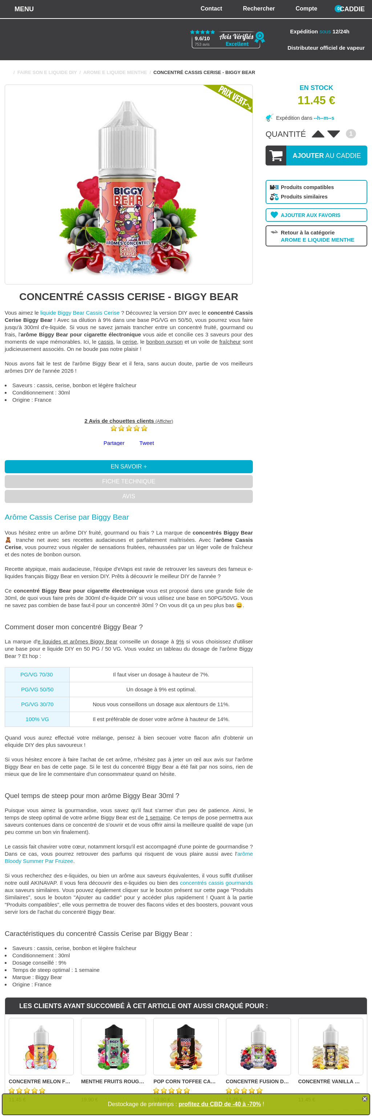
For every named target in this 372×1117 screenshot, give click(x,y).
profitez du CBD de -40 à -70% (220, 1104)
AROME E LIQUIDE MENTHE (115, 72)
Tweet (147, 443)
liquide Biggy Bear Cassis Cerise (80, 313)
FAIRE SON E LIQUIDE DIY (47, 72)
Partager (114, 443)
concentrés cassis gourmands (216, 883)
